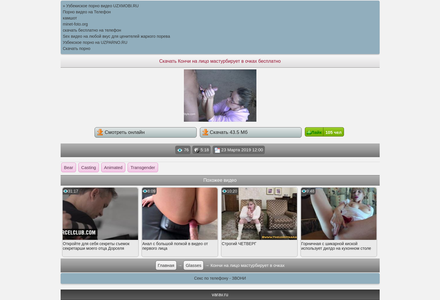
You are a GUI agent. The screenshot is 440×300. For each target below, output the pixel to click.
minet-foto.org (75, 24)
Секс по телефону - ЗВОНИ (220, 278)
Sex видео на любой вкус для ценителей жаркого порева (116, 36)
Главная (166, 265)
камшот (70, 18)
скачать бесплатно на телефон (92, 30)
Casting (88, 167)
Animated (113, 167)
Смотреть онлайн (120, 132)
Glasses (193, 265)
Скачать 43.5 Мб (225, 132)
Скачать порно (76, 48)
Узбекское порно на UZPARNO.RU (95, 42)
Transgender (143, 167)
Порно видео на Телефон (87, 12)
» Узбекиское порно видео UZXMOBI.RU (101, 5)
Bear (68, 167)
